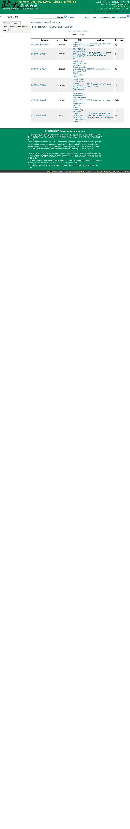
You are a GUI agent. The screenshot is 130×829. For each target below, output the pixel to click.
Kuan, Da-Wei (104, 113)
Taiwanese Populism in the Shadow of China (80, 44)
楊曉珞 (95, 53)
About (112, 17)
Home (87, 17)
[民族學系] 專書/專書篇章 (40, 44)
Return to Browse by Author (78, 31)
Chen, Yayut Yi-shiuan (101, 43)
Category (6, 23)
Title (80, 40)
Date (66, 40)
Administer (121, 17)
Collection (45, 40)
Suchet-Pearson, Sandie (99, 117)
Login (93, 17)
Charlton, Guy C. (93, 46)
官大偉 (89, 113)
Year (16, 23)
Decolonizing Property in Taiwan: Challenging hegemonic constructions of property (79, 115)
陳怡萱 (89, 43)
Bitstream (119, 40)
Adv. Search (71, 17)
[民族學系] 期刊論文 (38, 54)
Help (107, 17)
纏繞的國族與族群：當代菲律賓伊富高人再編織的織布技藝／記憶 (79, 53)
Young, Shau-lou (99, 55)
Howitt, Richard (93, 86)
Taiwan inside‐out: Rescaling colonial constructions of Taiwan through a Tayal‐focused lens (80, 85)
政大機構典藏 (36, 22)
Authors (100, 40)
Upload (101, 17)
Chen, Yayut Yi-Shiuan (95, 116)
